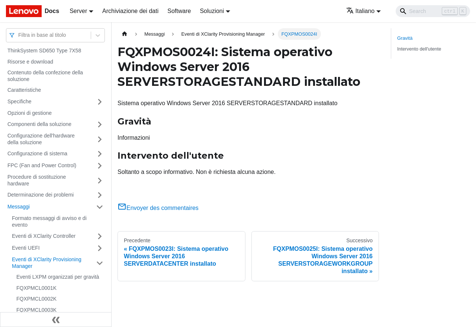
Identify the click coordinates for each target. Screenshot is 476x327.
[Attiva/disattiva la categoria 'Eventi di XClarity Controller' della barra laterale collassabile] (99, 236)
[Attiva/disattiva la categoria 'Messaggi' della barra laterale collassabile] (99, 207)
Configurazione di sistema (37, 153)
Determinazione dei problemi (40, 195)
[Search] (433, 11)
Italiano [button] (360, 11)
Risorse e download (30, 62)
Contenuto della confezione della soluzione (45, 75)
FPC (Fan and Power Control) (41, 165)
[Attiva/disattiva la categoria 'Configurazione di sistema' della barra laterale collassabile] (99, 154)
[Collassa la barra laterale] (56, 319)
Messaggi (18, 207)
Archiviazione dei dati (130, 11)
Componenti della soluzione (39, 124)
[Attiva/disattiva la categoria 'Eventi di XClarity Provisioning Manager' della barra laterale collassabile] (99, 263)
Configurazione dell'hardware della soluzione (41, 139)
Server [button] (78, 11)
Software (179, 11)
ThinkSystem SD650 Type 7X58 (44, 51)
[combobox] (19, 35)
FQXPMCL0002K (36, 299)
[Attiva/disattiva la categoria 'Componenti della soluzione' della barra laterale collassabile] (99, 124)
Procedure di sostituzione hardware (36, 180)
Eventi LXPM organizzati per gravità (57, 277)
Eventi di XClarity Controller (43, 236)
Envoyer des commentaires (158, 208)
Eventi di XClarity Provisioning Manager (46, 262)
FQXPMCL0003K (36, 310)
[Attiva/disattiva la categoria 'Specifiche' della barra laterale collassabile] (99, 102)
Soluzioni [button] (212, 11)
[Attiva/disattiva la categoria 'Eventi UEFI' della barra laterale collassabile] (99, 248)
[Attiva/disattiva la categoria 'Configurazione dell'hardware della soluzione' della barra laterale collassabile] (99, 139)
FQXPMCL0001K (36, 288)
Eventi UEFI (26, 248)
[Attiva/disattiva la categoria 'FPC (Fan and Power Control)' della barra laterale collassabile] (99, 166)
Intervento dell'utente (419, 49)
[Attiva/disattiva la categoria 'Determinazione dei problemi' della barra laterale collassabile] (99, 195)
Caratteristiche (24, 90)
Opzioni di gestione (29, 113)
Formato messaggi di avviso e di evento (49, 221)
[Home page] (125, 34)
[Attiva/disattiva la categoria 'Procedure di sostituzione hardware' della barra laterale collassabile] (99, 180)
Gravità (404, 38)
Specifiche (19, 101)
